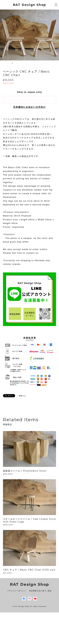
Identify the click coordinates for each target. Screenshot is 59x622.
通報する (22, 396)
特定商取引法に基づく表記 (40, 591)
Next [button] (54, 35)
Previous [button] (4, 35)
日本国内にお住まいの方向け (29, 107)
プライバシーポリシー (16, 591)
